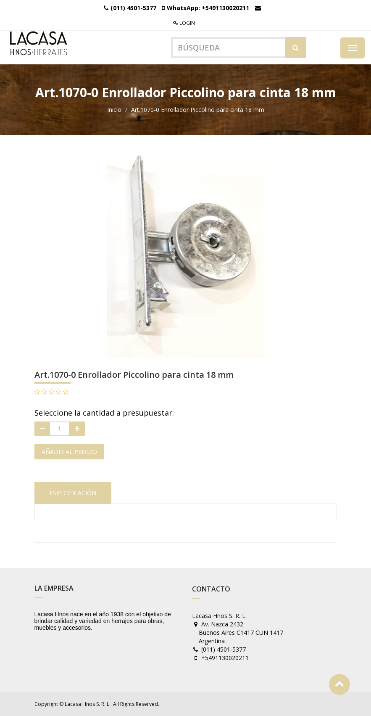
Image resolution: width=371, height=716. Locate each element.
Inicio (114, 110)
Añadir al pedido (69, 452)
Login (184, 23)
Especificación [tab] (73, 493)
